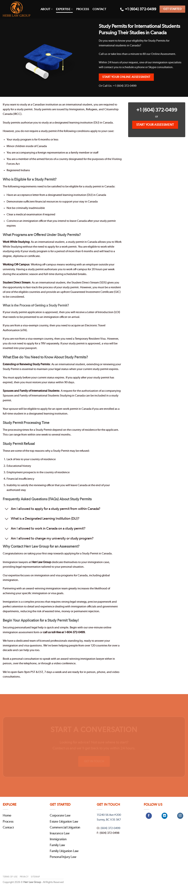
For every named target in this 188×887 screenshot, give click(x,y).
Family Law (57, 845)
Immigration (58, 839)
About (47, 9)
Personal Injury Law (63, 857)
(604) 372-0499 (110, 828)
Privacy (24, 877)
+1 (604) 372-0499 (156, 109)
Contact (99, 9)
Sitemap (35, 877)
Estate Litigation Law (64, 821)
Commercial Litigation (65, 827)
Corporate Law (60, 815)
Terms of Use (10, 877)
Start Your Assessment (155, 124)
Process (82, 9)
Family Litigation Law (64, 851)
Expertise (64, 9)
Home (7, 815)
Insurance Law (60, 833)
